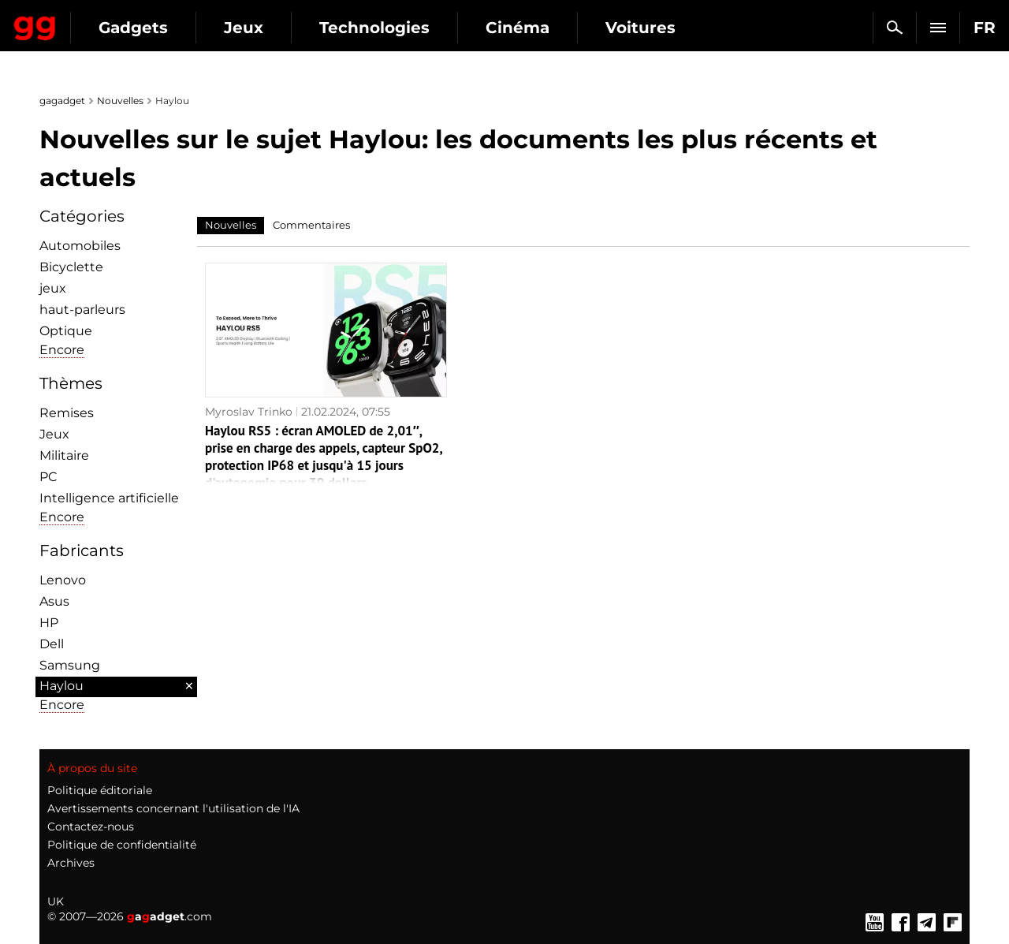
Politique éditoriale (99, 790)
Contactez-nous (90, 826)
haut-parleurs (82, 309)
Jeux (385, 27)
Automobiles (80, 245)
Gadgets (275, 27)
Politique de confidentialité (121, 845)
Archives (71, 863)
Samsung (69, 665)
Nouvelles (120, 100)
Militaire (64, 455)
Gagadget (106, 21)
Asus (54, 601)
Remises (66, 412)
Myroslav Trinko (248, 411)
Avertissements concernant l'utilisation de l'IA (173, 808)
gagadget (62, 100)
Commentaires (311, 224)
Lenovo (62, 580)
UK (55, 901)
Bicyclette (71, 266)
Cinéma (659, 27)
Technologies (516, 27)
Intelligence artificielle (109, 498)
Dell (51, 643)
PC (48, 476)
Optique (65, 330)
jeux (52, 288)
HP (48, 622)
